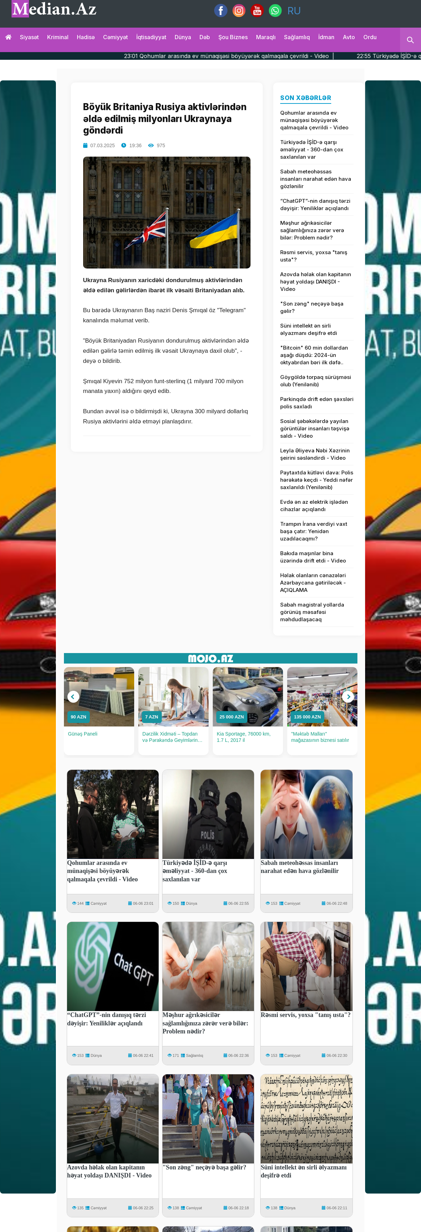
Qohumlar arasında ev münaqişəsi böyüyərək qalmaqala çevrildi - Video (314, 120)
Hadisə (86, 37)
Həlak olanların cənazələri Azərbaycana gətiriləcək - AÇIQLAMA (313, 582)
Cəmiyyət (115, 37)
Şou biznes (233, 37)
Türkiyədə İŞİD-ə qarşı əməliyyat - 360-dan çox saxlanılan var (311, 149)
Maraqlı (266, 37)
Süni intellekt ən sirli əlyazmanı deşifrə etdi (308, 329)
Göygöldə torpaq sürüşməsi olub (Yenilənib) (315, 381)
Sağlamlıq (297, 37)
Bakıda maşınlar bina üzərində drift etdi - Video (313, 557)
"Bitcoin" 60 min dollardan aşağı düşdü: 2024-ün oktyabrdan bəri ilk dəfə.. (314, 355)
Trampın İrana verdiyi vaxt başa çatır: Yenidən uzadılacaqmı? (313, 531)
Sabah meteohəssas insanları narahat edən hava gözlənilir (315, 178)
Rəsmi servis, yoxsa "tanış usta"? (313, 256)
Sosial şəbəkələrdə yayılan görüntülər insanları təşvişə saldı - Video (314, 428)
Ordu (370, 37)
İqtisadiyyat (151, 37)
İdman (326, 37)
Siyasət (29, 37)
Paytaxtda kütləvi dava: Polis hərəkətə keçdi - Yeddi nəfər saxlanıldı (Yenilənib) (316, 479)
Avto (349, 37)
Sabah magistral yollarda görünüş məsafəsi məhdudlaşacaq (312, 612)
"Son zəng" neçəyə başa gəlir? (311, 307)
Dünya (183, 37)
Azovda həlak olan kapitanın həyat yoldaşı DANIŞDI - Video (315, 281)
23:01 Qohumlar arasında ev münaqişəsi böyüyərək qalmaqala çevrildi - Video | (252, 55)
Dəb (204, 37)
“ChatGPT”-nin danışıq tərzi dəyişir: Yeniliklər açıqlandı (315, 205)
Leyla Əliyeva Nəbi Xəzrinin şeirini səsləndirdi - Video (315, 454)
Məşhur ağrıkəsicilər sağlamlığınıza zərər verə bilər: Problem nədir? (312, 230)
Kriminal (57, 37)
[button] (73, 697)
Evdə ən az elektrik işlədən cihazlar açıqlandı (314, 506)
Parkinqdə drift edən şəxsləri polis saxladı (317, 403)
